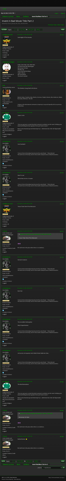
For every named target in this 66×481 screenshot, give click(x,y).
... (18, 29)
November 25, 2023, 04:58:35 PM (25, 288)
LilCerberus (6, 141)
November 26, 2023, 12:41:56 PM (25, 410)
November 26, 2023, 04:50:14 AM (25, 381)
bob (3, 85)
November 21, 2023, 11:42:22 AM (25, 62)
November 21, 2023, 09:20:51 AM (25, 34)
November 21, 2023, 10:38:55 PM (25, 85)
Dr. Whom (5, 113)
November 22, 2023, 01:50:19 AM (25, 112)
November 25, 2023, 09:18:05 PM (25, 350)
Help (49, 477)
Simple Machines (13, 477)
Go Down (4, 29)
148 (38, 29)
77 (20, 29)
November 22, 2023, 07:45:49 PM (25, 141)
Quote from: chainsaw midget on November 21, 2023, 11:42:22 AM (36, 413)
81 (33, 29)
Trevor (4, 231)
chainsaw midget (8, 62)
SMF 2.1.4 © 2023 (5, 477)
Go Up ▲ (62, 477)
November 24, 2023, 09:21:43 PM (25, 257)
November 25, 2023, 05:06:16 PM (25, 319)
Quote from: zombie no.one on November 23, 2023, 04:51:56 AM (35, 234)
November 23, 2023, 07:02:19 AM (25, 231)
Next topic (61, 25)
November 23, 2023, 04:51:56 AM (25, 203)
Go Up (3, 461)
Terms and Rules (55, 477)
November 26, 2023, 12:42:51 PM (25, 436)
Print (62, 29)
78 (23, 29)
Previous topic (52, 25)
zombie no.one (7, 35)
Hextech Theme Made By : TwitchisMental (11, 479)
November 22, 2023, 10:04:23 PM (25, 172)
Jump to (40, 467)
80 (29, 29)
